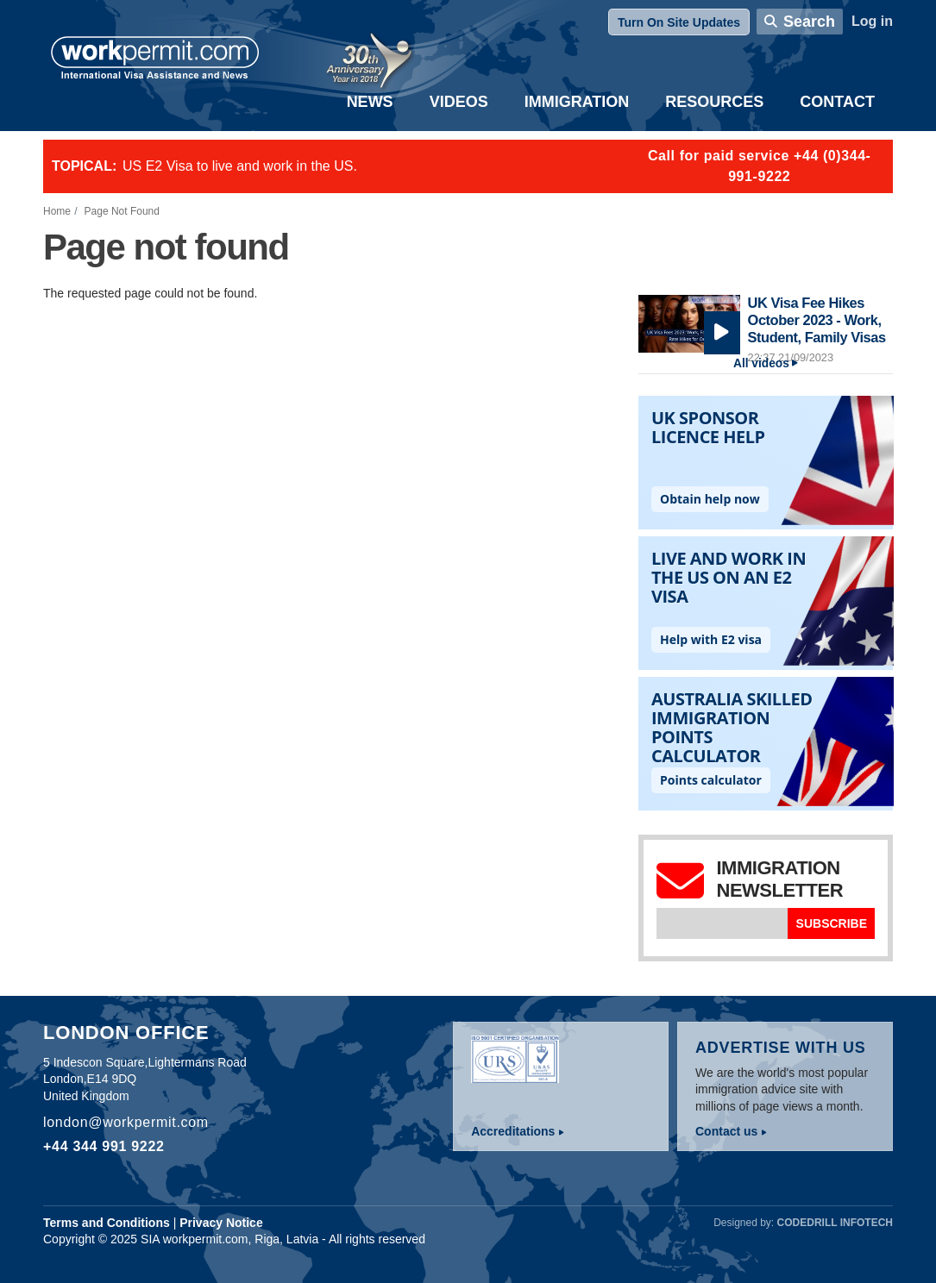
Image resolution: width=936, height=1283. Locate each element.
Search (809, 21)
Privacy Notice (221, 1223)
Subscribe (831, 923)
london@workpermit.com (126, 1122)
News (370, 101)
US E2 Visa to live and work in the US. (239, 166)
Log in (872, 21)
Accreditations (513, 1131)
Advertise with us (780, 1047)
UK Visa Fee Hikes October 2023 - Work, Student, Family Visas (817, 319)
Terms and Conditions (106, 1223)
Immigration (577, 101)
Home (57, 211)
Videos (459, 101)
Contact (837, 101)
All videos (761, 363)
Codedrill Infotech (835, 1223)
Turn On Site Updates (679, 22)
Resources (714, 101)
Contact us (726, 1131)
